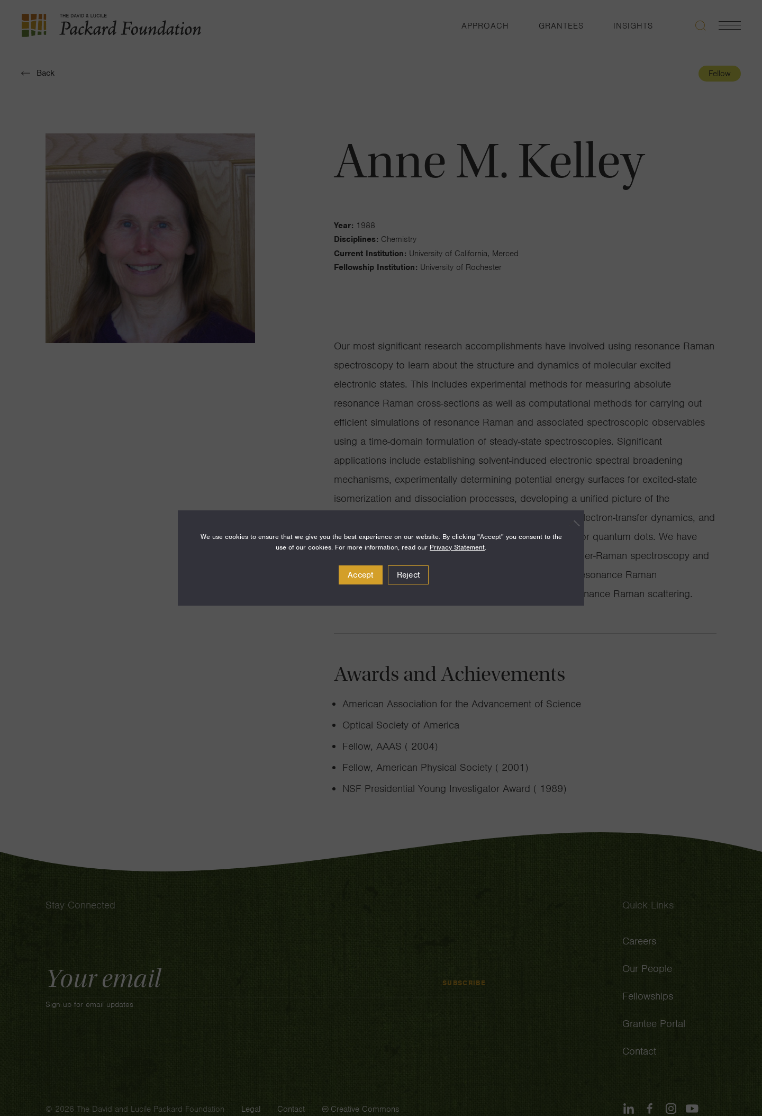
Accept (361, 575)
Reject (408, 575)
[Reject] (571, 523)
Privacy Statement (457, 547)
